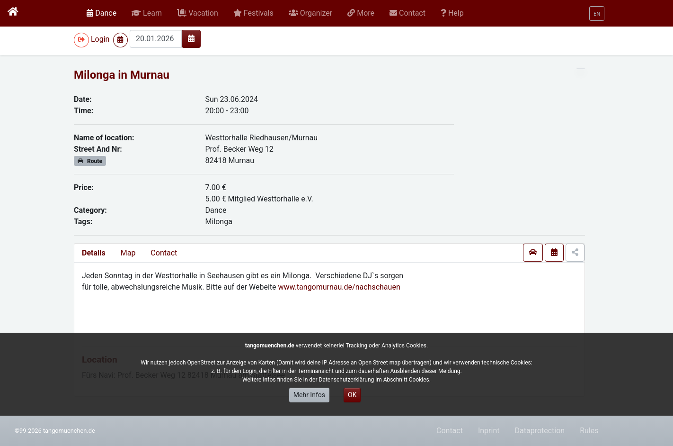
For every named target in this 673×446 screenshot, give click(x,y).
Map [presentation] (128, 252)
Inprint (489, 430)
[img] (191, 38)
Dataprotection (539, 430)
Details (94, 252)
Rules (589, 430)
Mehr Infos (309, 395)
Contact (164, 252)
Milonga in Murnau (121, 75)
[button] (147, 13)
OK (352, 395)
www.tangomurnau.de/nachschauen (339, 286)
